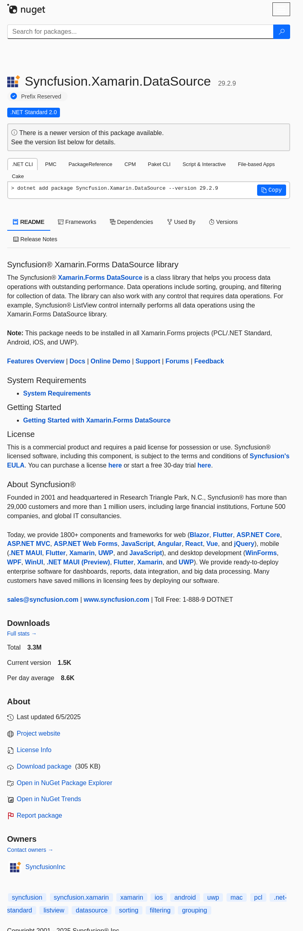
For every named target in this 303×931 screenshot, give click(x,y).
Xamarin (82, 553)
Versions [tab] (223, 222)
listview (53, 910)
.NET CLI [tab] (22, 164)
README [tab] (29, 222)
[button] (271, 190)
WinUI (34, 562)
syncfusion (27, 897)
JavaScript (137, 543)
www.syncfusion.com (116, 599)
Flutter (223, 534)
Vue (212, 543)
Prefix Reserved (41, 96)
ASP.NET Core (258, 534)
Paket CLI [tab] (159, 164)
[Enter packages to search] (140, 32)
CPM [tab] (130, 164)
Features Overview (35, 361)
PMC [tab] (50, 164)
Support (148, 361)
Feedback (209, 361)
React (194, 543)
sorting (128, 910)
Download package (44, 766)
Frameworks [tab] (77, 222)
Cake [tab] (18, 176)
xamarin (131, 897)
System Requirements (57, 393)
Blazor (199, 534)
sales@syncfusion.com (42, 599)
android (185, 897)
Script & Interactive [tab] (204, 164)
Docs (77, 361)
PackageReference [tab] (90, 164)
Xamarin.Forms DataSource (100, 277)
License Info (34, 749)
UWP (105, 553)
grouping (194, 910)
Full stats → (22, 633)
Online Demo (110, 361)
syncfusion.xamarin (81, 897)
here (115, 465)
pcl (258, 897)
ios (159, 897)
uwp (213, 897)
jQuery (244, 543)
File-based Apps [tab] (256, 164)
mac (237, 897)
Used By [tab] (181, 222)
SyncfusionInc (45, 866)
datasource (91, 910)
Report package (39, 815)
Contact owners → (30, 850)
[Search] (281, 32)
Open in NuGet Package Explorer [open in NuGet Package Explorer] (64, 782)
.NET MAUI (25, 553)
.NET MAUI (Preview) (78, 562)
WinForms (261, 553)
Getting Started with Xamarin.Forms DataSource (97, 420)
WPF (14, 562)
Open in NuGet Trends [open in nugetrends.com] (49, 799)
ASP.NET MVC (28, 543)
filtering (160, 910)
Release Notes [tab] (35, 239)
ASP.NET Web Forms (86, 543)
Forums (177, 361)
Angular (169, 543)
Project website (39, 733)
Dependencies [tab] (131, 222)
